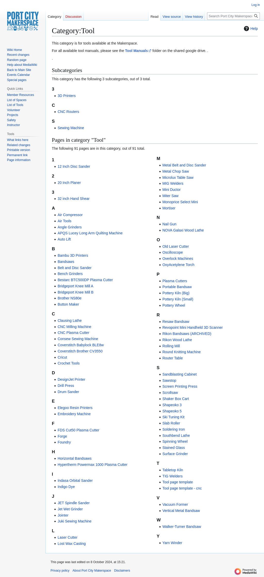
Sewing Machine (70, 128)
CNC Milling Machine (74, 327)
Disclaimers (122, 570)
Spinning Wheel (175, 441)
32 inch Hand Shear (73, 199)
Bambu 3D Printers (72, 255)
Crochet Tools (68, 363)
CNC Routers (68, 112)
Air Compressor (69, 215)
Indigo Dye (66, 487)
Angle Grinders (69, 227)
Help (250, 28)
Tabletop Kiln (172, 470)
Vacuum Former (175, 504)
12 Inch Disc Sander (73, 166)
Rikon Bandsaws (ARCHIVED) (186, 334)
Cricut (62, 357)
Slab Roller (171, 423)
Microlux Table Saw (177, 177)
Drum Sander (68, 392)
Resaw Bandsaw (175, 321)
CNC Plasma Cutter (73, 333)
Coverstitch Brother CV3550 (79, 351)
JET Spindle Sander (73, 503)
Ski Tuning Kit (173, 417)
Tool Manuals (136, 51)
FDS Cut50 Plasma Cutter (78, 430)
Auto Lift (64, 239)
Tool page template (177, 482)
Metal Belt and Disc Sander (184, 165)
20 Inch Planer (69, 183)
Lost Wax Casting (71, 544)
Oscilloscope (172, 252)
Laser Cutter (67, 537)
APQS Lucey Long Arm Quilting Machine (89, 233)
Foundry (64, 442)
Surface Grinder (175, 454)
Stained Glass (173, 448)
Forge (62, 436)
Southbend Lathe (176, 435)
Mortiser (169, 208)
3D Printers (66, 96)
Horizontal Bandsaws (74, 458)
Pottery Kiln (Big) (175, 293)
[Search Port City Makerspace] (233, 16)
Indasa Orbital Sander (75, 480)
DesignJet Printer (71, 379)
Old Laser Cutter (175, 246)
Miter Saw (170, 196)
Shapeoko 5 (172, 411)
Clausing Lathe (69, 320)
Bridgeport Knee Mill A (75, 286)
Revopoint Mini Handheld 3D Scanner (192, 327)
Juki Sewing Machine (74, 521)
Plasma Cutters (174, 281)
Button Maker (68, 304)
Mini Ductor (171, 190)
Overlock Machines (177, 258)
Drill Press (65, 386)
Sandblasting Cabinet (179, 374)
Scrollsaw (170, 392)
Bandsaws (65, 262)
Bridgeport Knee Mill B (75, 292)
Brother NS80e (69, 298)
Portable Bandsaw (177, 287)
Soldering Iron (173, 429)
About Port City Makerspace (91, 570)
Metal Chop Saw (175, 171)
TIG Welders (172, 476)
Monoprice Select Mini (180, 202)
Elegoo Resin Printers (74, 408)
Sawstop (169, 380)
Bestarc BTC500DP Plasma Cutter (85, 280)
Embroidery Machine (73, 414)
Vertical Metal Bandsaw (181, 511)
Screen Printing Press (179, 386)
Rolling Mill (171, 346)
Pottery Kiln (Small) (177, 299)
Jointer (62, 515)
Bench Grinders (69, 274)
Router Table (172, 358)
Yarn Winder (172, 543)
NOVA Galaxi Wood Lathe (183, 230)
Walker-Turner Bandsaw (181, 527)
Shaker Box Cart (175, 399)
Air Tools (64, 221)
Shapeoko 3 (172, 405)
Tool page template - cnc (182, 488)
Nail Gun (169, 224)
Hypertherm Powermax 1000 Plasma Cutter (92, 465)
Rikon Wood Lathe (177, 340)
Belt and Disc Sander (74, 268)
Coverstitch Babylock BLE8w (80, 345)
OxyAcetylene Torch (178, 265)
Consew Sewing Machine (77, 339)
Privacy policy (60, 570)
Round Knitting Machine (181, 352)
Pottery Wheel (173, 305)
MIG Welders (172, 183)
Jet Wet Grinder (70, 509)
